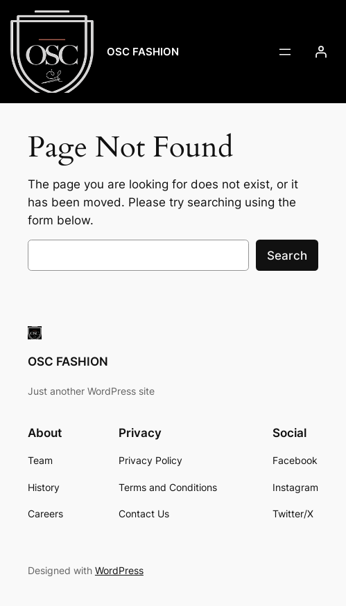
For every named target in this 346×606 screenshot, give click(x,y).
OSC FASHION (143, 51)
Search (287, 255)
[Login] (321, 51)
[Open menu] (285, 52)
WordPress (119, 570)
